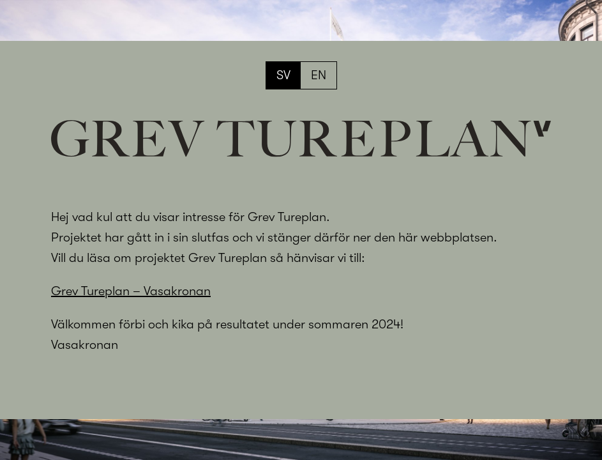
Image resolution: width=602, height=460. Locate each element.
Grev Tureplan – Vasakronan (131, 291)
